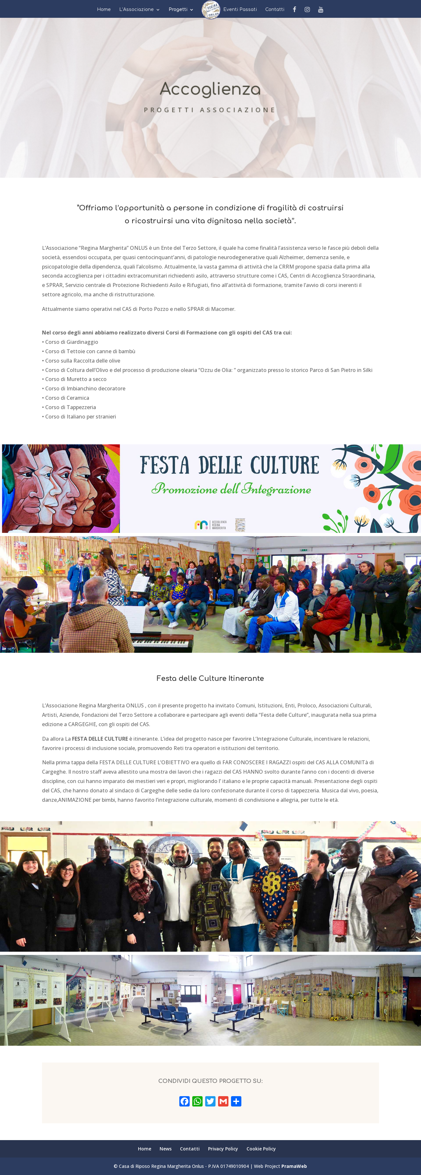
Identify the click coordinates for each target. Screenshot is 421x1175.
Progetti (178, 9)
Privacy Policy (223, 1149)
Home (104, 9)
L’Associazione (136, 9)
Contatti (274, 9)
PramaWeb (294, 1166)
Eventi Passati (240, 9)
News (208, 9)
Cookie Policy (261, 1149)
